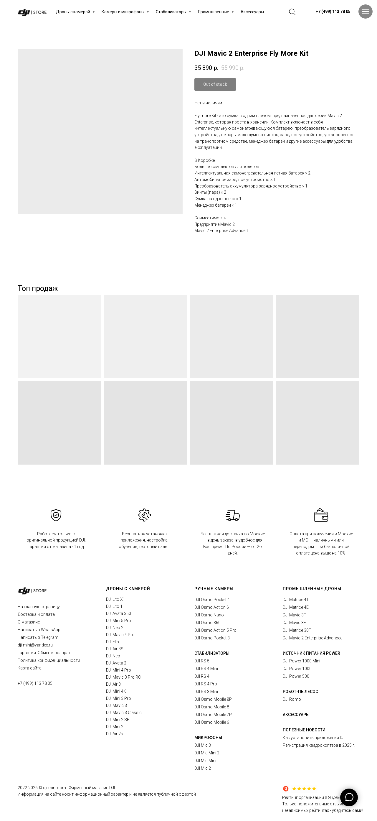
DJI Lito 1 (114, 606)
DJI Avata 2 (116, 663)
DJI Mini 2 (114, 726)
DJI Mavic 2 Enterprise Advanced (313, 638)
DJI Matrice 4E (296, 607)
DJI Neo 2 (114, 627)
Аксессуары (252, 11)
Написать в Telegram (38, 637)
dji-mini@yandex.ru (35, 645)
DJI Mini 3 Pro (118, 698)
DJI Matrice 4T (296, 599)
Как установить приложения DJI (314, 737)
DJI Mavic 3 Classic (124, 712)
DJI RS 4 (201, 676)
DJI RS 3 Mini (206, 691)
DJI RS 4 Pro (205, 684)
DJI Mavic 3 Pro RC (123, 677)
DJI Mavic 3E (294, 622)
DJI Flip (112, 641)
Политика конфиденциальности (49, 660)
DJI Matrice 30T (297, 630)
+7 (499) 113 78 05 (35, 683)
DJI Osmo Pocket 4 (212, 599)
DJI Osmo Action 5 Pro (215, 630)
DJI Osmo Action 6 (211, 607)
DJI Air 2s (114, 733)
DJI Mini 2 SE (117, 719)
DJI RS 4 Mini (206, 668)
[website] (292, 11)
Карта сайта (30, 668)
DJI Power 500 (296, 676)
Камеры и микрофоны (123, 11)
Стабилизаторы (171, 11)
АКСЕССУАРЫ (296, 714)
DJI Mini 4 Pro (118, 670)
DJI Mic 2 (202, 768)
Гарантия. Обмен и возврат (44, 652)
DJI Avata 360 (118, 613)
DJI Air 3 (113, 684)
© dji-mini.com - (54, 787)
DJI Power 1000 (297, 668)
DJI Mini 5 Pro (118, 620)
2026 (33, 787)
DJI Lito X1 (115, 599)
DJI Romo (292, 699)
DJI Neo (113, 656)
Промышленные (214, 11)
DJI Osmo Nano (209, 615)
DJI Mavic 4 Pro (120, 634)
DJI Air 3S (114, 648)
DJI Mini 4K (116, 691)
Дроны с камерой (73, 11)
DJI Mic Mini (205, 760)
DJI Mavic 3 (116, 705)
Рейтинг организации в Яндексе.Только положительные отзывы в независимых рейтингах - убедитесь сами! (322, 804)
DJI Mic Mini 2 (206, 753)
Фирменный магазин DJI (92, 787)
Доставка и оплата (36, 614)
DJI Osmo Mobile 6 (211, 722)
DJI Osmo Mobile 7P (213, 714)
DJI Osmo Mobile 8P (213, 699)
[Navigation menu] (365, 11)
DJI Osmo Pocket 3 (212, 638)
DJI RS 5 (201, 661)
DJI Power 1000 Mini (301, 661)
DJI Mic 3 (202, 745)
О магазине (29, 622)
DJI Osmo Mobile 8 (211, 707)
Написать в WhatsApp (39, 629)
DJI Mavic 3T (294, 615)
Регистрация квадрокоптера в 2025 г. (319, 745)
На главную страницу (39, 606)
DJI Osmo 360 (207, 622)
